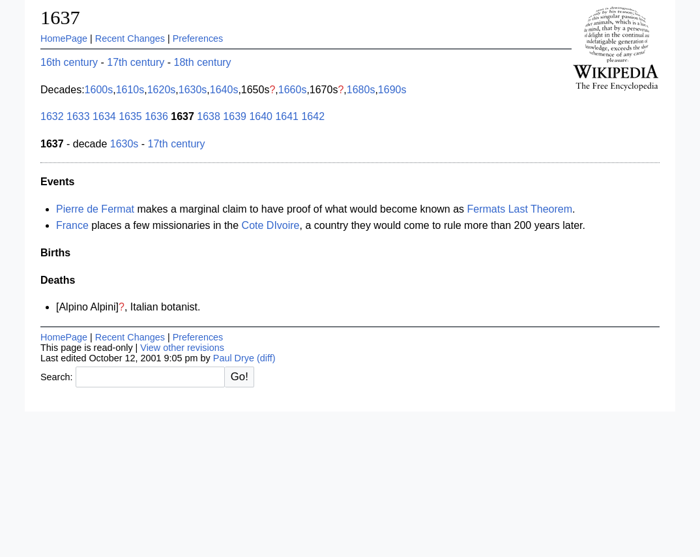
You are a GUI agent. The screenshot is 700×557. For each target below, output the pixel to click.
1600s (99, 89)
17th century (135, 62)
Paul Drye (233, 358)
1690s (392, 89)
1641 (287, 116)
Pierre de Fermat (95, 209)
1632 (52, 116)
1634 (104, 116)
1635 (130, 116)
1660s (292, 89)
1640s (224, 89)
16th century (69, 62)
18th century (202, 62)
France (72, 225)
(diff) (266, 358)
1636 (156, 116)
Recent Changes (130, 38)
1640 (260, 116)
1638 (208, 116)
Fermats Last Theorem (520, 209)
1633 (78, 116)
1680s (361, 89)
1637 (60, 18)
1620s (161, 89)
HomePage (63, 38)
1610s (130, 89)
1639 (234, 116)
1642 (313, 116)
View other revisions (182, 347)
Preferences (198, 38)
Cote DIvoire (271, 225)
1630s (193, 89)
